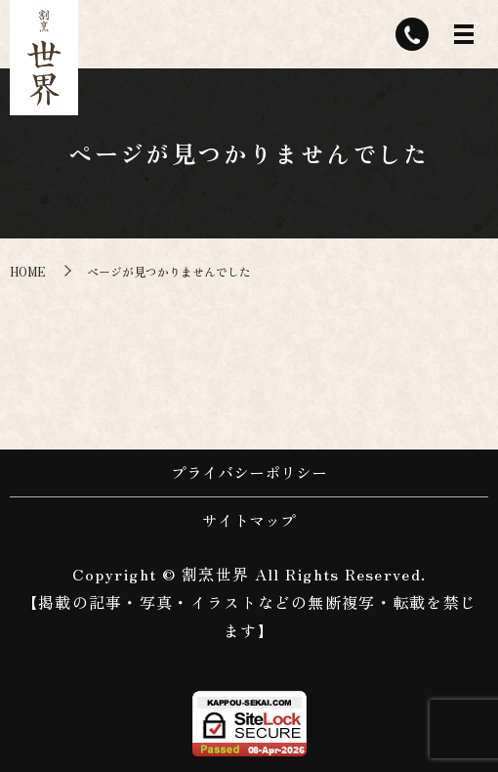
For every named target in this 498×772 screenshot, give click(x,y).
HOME (28, 271)
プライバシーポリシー (249, 472)
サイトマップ (249, 520)
